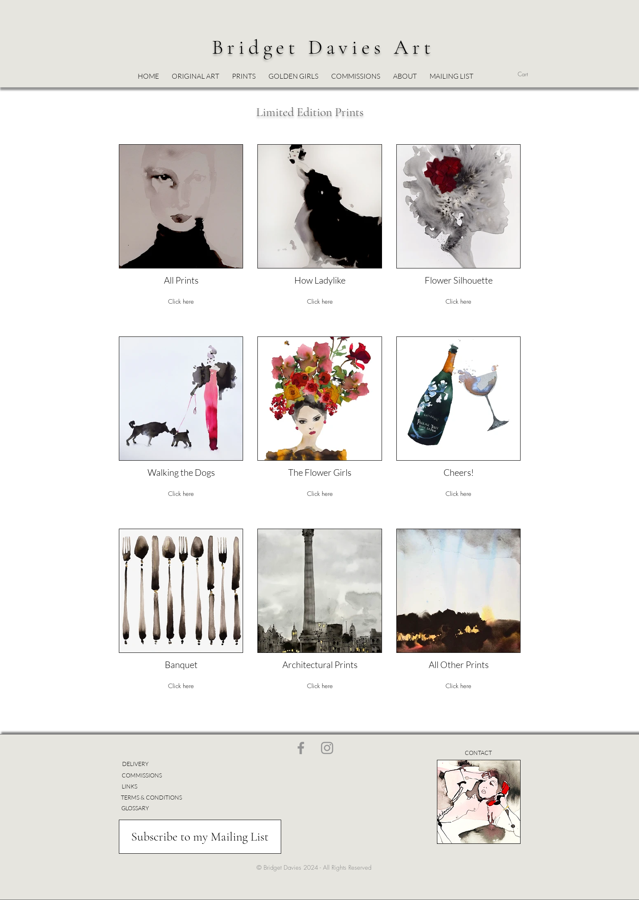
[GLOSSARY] (135, 808)
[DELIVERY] (135, 763)
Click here (181, 302)
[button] (293, 76)
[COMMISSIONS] (144, 775)
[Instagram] (327, 748)
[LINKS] (133, 786)
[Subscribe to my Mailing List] (200, 837)
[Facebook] (301, 748)
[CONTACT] (478, 752)
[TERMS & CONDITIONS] (151, 797)
